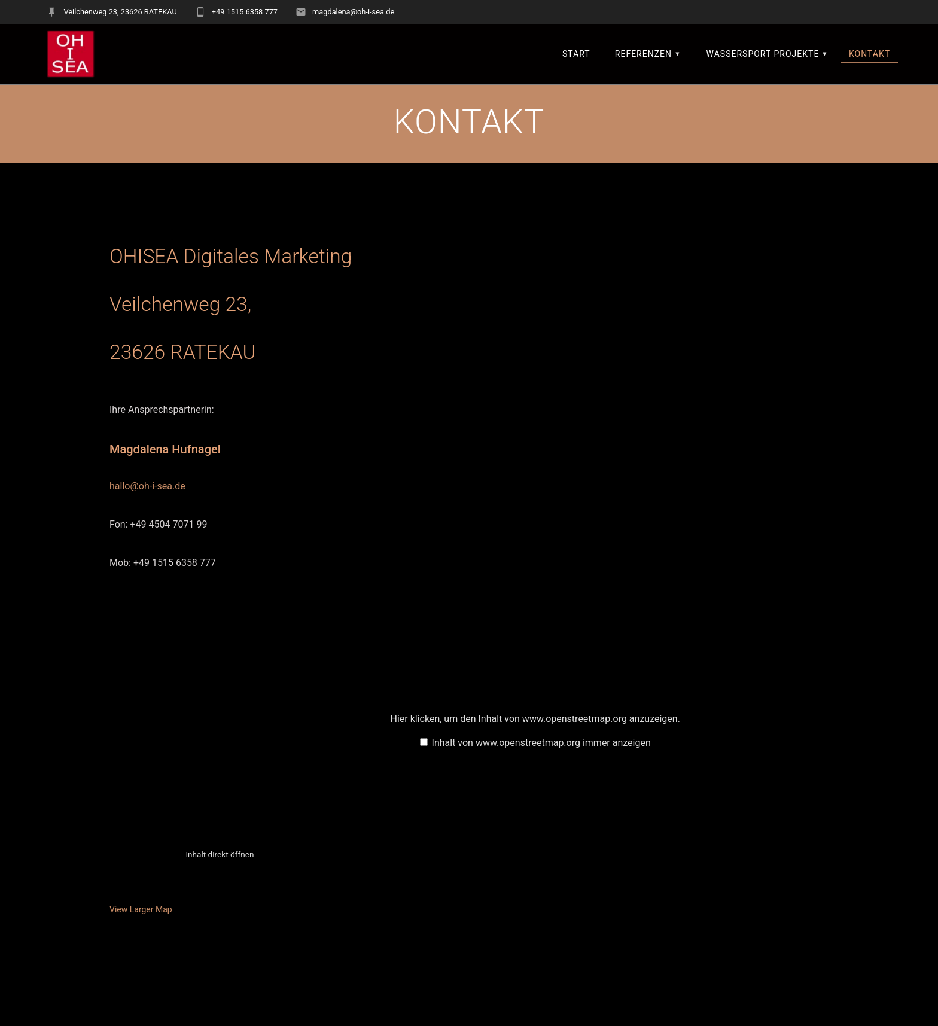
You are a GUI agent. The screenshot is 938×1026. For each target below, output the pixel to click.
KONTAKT (869, 54)
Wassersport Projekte (763, 54)
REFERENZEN (643, 54)
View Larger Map (140, 909)
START (576, 54)
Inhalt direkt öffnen (219, 854)
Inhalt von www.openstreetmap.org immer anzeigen (541, 742)
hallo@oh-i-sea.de (147, 486)
